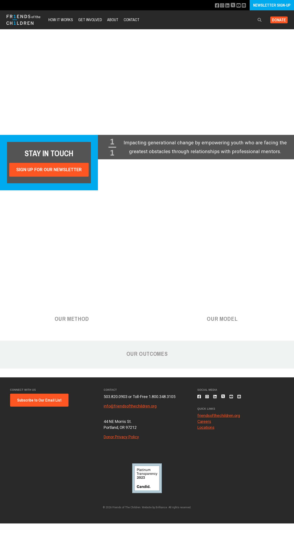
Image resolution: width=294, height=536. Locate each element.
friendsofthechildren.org (218, 418)
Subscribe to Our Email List (39, 400)
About (112, 19)
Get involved (90, 19)
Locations (206, 430)
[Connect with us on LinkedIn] (225, 5)
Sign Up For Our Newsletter (49, 169)
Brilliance (161, 507)
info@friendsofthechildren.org (130, 406)
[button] (256, 20)
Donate (277, 20)
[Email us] (243, 5)
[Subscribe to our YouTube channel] (237, 5)
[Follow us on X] (231, 5)
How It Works (60, 19)
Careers (204, 424)
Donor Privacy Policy (121, 437)
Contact (131, 19)
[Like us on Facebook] (213, 5)
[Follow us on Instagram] (219, 5)
